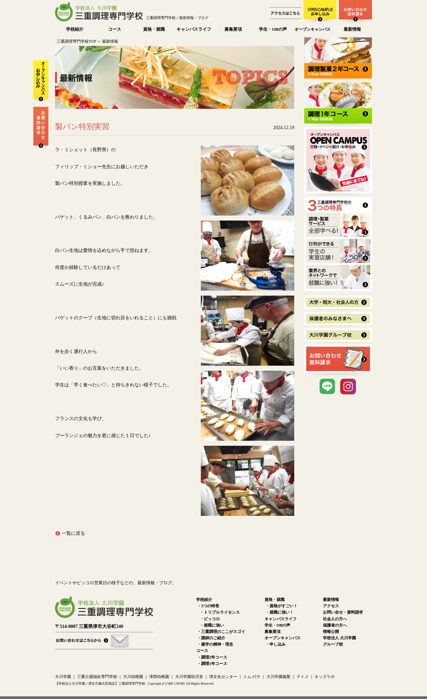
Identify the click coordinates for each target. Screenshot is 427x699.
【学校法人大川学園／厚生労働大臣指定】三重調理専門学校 (100, 683)
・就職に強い (212, 625)
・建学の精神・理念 (215, 644)
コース (114, 29)
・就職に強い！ (280, 612)
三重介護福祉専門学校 (97, 676)
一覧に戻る (73, 533)
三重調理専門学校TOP (76, 41)
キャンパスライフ (193, 29)
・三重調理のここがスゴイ (221, 631)
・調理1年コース (212, 663)
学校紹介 (74, 29)
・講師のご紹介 (211, 638)
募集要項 (233, 29)
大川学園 (63, 676)
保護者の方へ (335, 625)
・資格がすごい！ (282, 606)
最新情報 (352, 29)
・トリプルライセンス (220, 612)
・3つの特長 (208, 606)
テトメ (303, 676)
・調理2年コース (212, 657)
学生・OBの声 (273, 29)
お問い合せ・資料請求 (343, 612)
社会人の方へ (335, 619)
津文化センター (223, 676)
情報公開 (331, 631)
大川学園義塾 (279, 676)
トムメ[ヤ (252, 676)
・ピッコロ (210, 619)
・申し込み (276, 644)
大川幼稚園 (133, 676)
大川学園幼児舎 (189, 676)
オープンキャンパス (313, 29)
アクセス (331, 606)
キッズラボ (325, 676)
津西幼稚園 (159, 676)
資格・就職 (154, 29)
